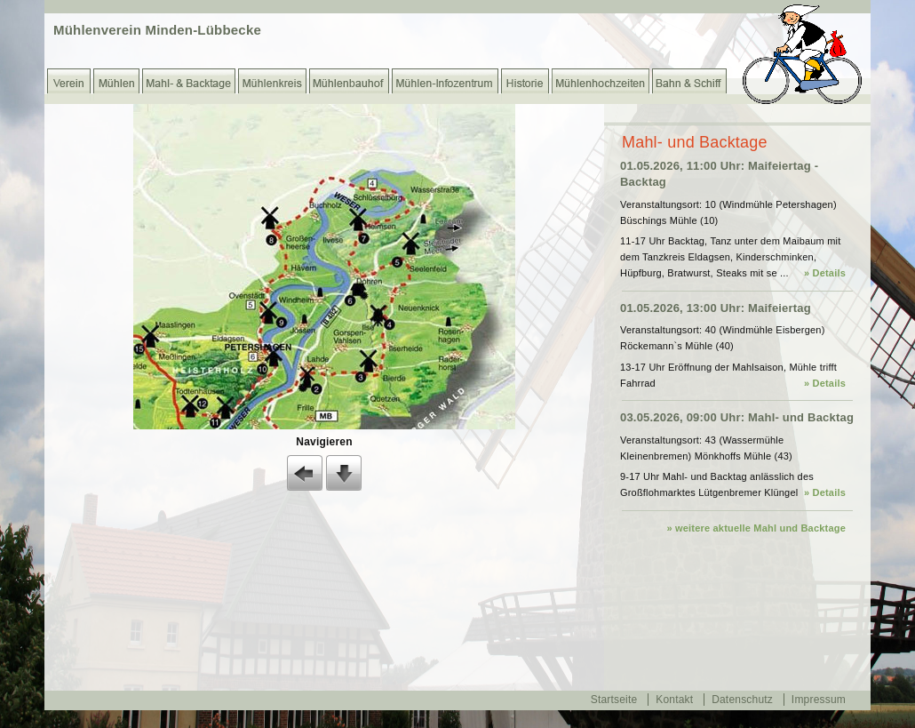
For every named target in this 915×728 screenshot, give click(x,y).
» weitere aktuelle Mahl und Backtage (756, 528)
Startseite (614, 699)
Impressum (819, 699)
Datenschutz (742, 699)
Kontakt (674, 699)
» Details (825, 273)
